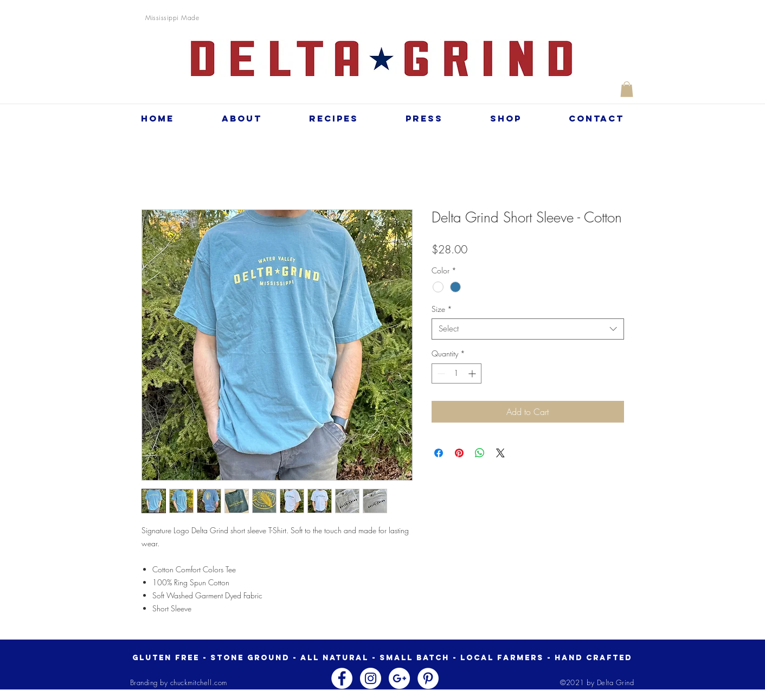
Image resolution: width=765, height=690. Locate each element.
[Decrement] (440, 373)
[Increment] (473, 373)
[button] (626, 89)
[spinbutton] (456, 373)
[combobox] (528, 329)
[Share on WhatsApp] (479, 452)
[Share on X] (500, 452)
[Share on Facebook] (438, 452)
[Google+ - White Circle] (399, 678)
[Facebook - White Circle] (341, 678)
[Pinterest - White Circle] (428, 678)
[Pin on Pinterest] (459, 452)
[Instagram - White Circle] (370, 678)
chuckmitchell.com (198, 682)
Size (442, 309)
